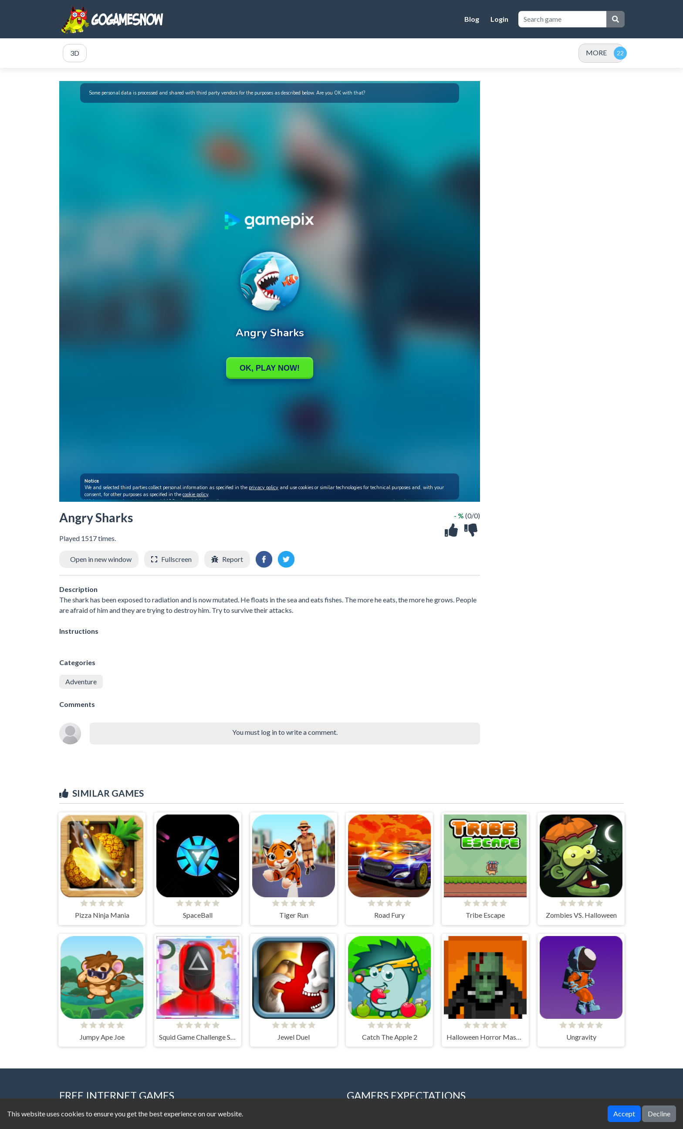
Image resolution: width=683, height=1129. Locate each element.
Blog (471, 19)
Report (232, 559)
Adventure (81, 681)
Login (499, 19)
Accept (624, 1113)
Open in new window (101, 559)
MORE (596, 52)
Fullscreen (176, 559)
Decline (659, 1113)
